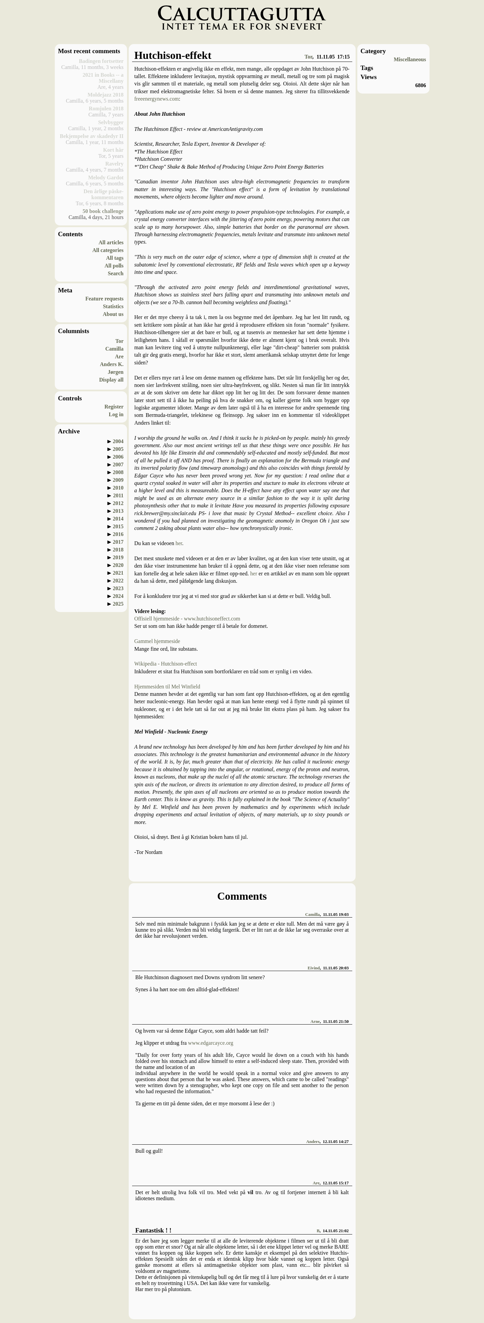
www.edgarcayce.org (210, 1043)
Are (119, 356)
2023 (118, 588)
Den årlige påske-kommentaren (103, 194)
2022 (118, 580)
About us (113, 314)
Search (116, 273)
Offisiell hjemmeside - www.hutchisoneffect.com (187, 618)
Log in (116, 414)
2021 (118, 573)
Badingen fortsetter (101, 61)
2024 (118, 596)
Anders (313, 1141)
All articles (110, 242)
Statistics (113, 306)
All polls (114, 266)
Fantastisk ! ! (153, 1230)
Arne (315, 1021)
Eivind (314, 968)
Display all (111, 380)
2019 (118, 557)
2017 (118, 542)
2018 (118, 549)
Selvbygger (111, 122)
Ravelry (114, 164)
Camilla (114, 349)
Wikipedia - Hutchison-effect (165, 664)
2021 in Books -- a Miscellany (103, 78)
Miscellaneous (410, 59)
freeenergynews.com (156, 99)
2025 (118, 604)
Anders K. (111, 364)
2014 (118, 519)
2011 (118, 495)
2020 (118, 565)
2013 (118, 511)
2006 (118, 457)
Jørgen (115, 372)
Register (114, 406)
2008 (118, 472)
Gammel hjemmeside (157, 641)
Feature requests (104, 298)
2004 (118, 441)
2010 (118, 488)
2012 (118, 503)
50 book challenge (103, 211)
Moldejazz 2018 (105, 95)
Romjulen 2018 (106, 108)
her (178, 543)
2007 (118, 464)
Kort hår (113, 150)
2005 (118, 449)
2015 (118, 526)
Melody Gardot (105, 177)
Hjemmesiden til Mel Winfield (167, 686)
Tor (119, 341)
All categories (108, 250)
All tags (115, 258)
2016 (118, 534)
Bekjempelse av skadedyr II (92, 136)
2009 (118, 480)
